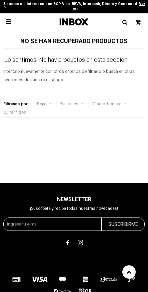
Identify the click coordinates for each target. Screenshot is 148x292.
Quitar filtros (14, 112)
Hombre (106, 104)
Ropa (41, 104)
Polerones (69, 104)
